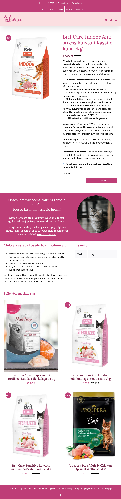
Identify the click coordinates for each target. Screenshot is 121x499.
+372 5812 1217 (29, 488)
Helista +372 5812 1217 (49, 3)
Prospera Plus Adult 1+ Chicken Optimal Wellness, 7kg (90, 467)
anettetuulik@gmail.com (71, 3)
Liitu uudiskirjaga (104, 488)
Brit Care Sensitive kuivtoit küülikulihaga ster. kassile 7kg (30, 467)
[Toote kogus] (73, 180)
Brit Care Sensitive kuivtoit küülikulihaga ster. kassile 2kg (90, 377)
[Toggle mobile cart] (105, 19)
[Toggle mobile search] (111, 19)
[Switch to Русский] (41, 9)
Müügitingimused (87, 488)
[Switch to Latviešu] (80, 9)
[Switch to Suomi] (60, 9)
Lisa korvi (101, 180)
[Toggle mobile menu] (116, 19)
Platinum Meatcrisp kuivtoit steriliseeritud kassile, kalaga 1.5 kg (31, 377)
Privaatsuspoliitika (70, 488)
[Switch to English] (51, 9)
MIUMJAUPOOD (46, 234)
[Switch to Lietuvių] (70, 9)
